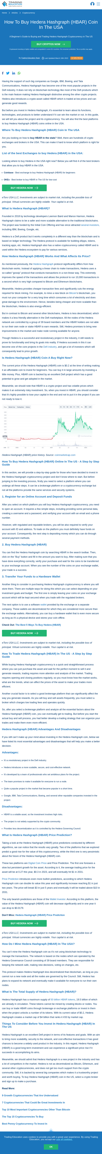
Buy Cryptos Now (51, 44)
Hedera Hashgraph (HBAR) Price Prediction (40, 915)
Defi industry (50, 346)
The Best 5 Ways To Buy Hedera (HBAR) (38, 625)
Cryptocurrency (28, 13)
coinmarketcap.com (65, 455)
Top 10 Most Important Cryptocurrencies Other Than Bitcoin (36, 1109)
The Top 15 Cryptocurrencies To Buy (22, 1116)
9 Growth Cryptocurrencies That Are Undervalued (30, 1095)
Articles (15, 13)
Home (4, 13)
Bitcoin (72, 293)
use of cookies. (64, 1139)
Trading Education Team (30, 58)
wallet (43, 604)
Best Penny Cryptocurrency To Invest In (24, 1123)
